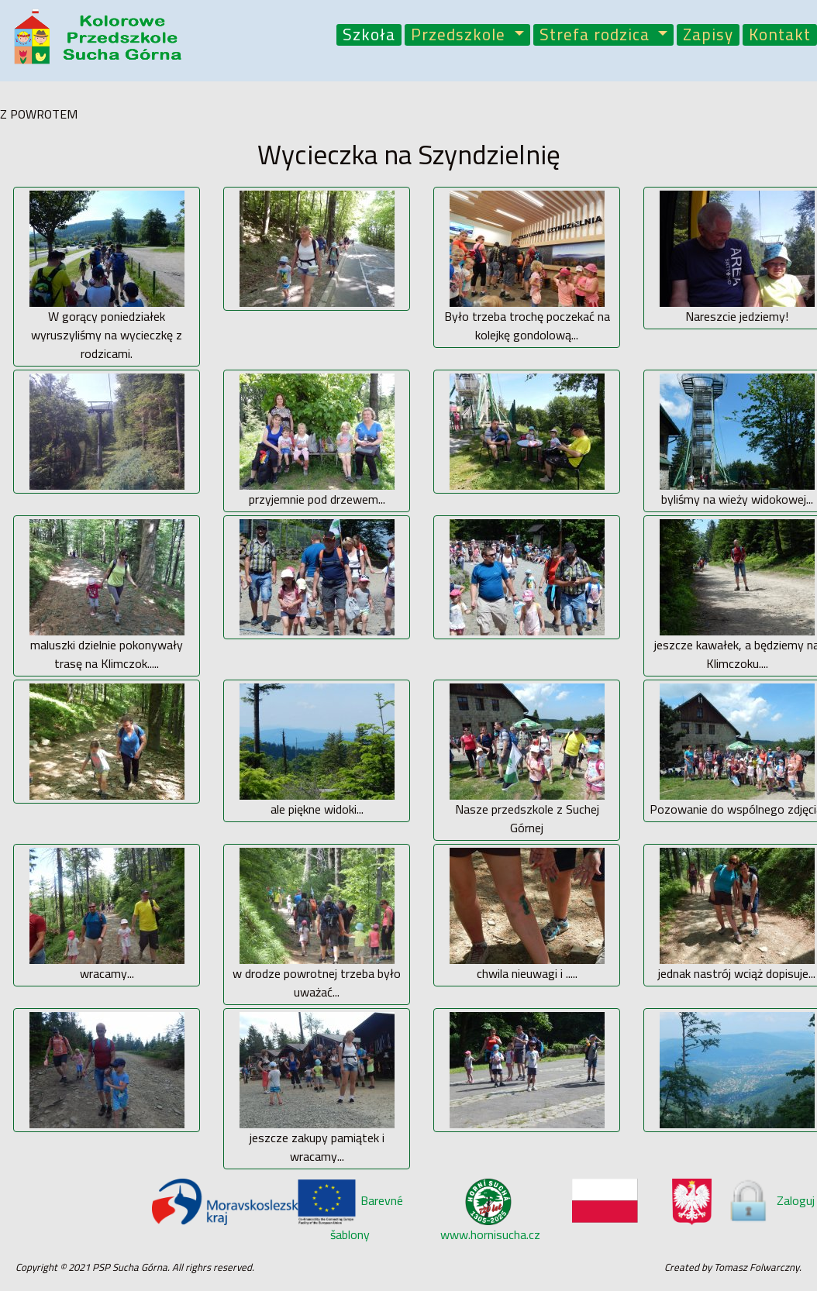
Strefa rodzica (596, 35)
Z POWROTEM (39, 114)
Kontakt (780, 35)
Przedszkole (460, 35)
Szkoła (369, 35)
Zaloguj (770, 1200)
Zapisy (708, 35)
